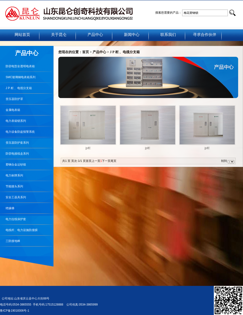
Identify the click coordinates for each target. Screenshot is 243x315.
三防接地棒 (10, 241)
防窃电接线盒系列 (14, 153)
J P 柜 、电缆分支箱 (16, 88)
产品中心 (95, 35)
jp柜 (88, 148)
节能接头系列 (11, 186)
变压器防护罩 (11, 99)
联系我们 (168, 35)
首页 (85, 52)
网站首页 (22, 35)
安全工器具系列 (13, 197)
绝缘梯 (7, 208)
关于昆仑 (59, 35)
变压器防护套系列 (14, 142)
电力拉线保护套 (13, 219)
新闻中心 (131, 35)
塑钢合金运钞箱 (13, 164)
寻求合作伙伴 (204, 35)
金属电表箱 (10, 110)
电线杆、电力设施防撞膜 (19, 230)
